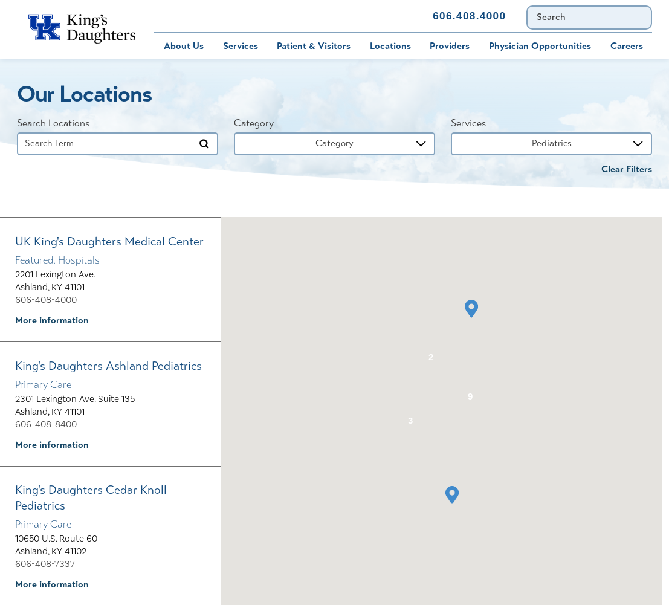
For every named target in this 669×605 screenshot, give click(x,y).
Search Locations (53, 123)
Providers (450, 46)
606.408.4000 (469, 16)
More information (52, 320)
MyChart (222, 16)
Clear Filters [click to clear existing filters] (626, 169)
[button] (472, 309)
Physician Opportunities (540, 46)
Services (240, 46)
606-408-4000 (46, 300)
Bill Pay (161, 16)
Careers (626, 46)
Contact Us (388, 16)
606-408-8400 (46, 424)
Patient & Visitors (314, 46)
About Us (184, 46)
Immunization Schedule (295, 16)
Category (254, 123)
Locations (390, 46)
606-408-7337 (45, 564)
